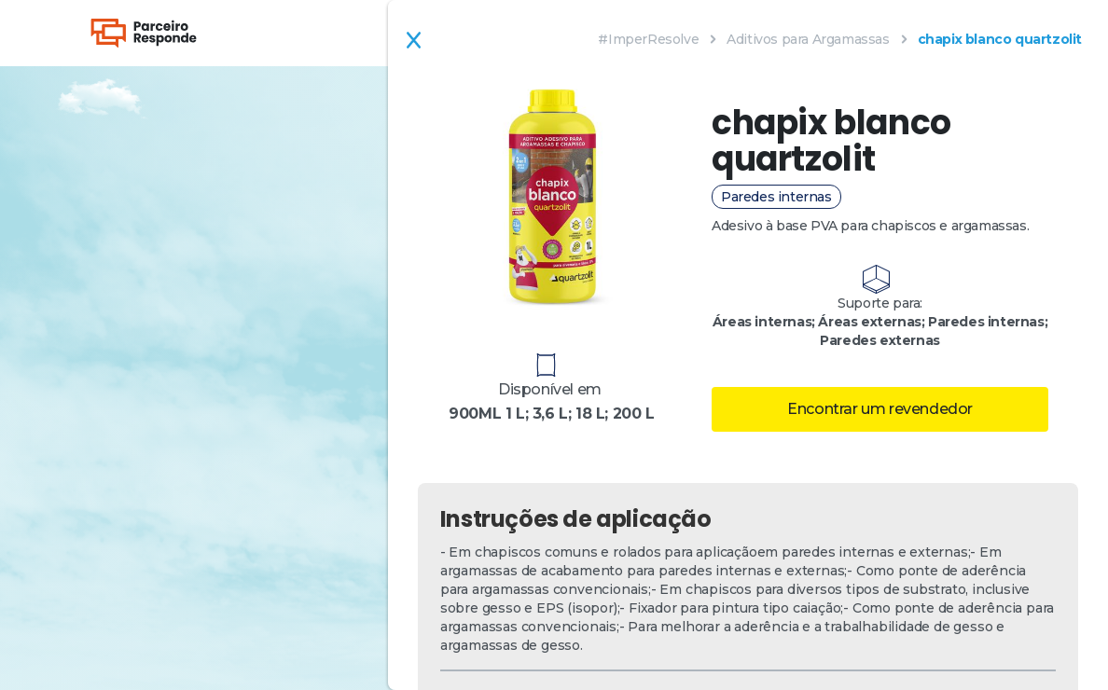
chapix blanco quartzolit (1000, 39)
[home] (143, 33)
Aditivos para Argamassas (808, 39)
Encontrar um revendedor (880, 409)
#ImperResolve (648, 39)
